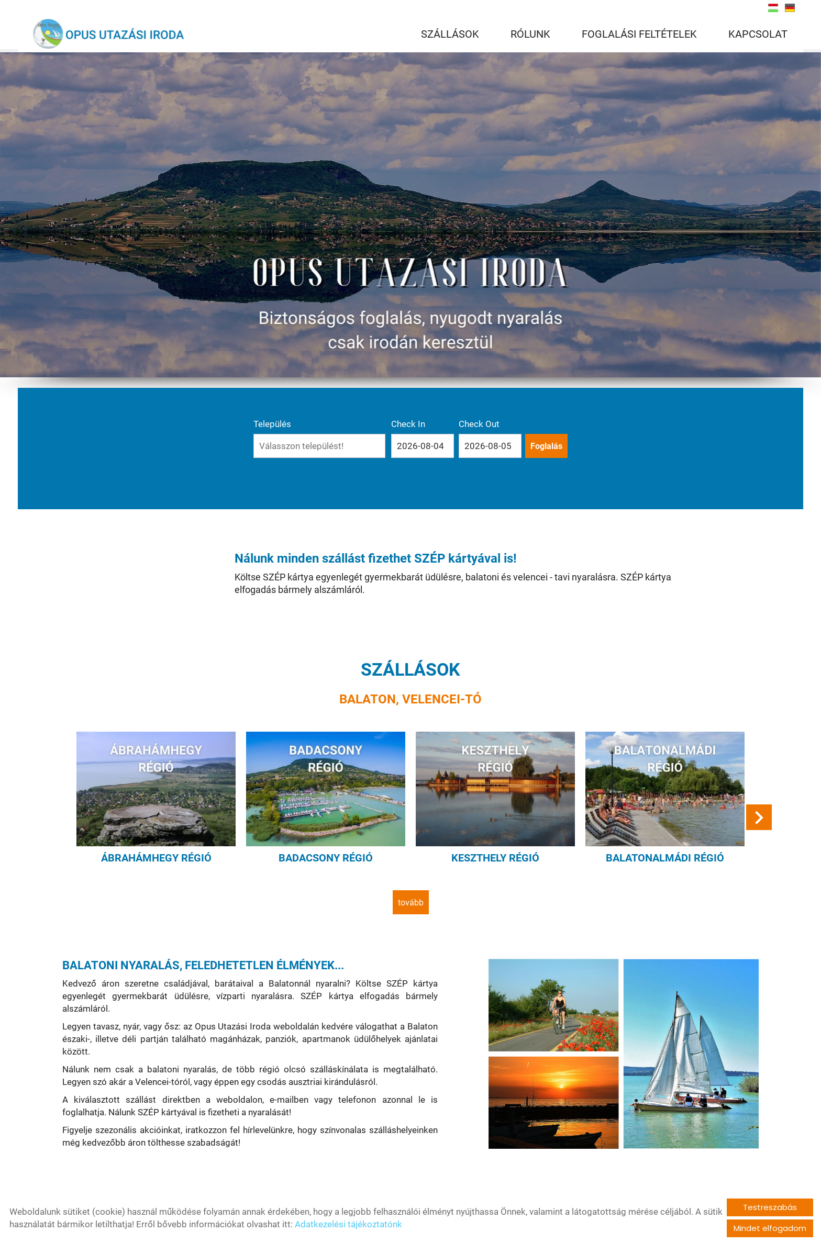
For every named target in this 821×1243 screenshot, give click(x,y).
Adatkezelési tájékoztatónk (348, 1224)
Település (272, 424)
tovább (411, 903)
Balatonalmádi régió (665, 858)
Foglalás (546, 446)
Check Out (479, 424)
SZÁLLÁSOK (450, 34)
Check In (408, 424)
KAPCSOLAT (757, 34)
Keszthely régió (495, 858)
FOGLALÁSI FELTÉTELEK (639, 34)
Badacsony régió (326, 858)
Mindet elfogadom (770, 1228)
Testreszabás (770, 1207)
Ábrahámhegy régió (156, 858)
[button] (759, 817)
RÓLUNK (530, 34)
